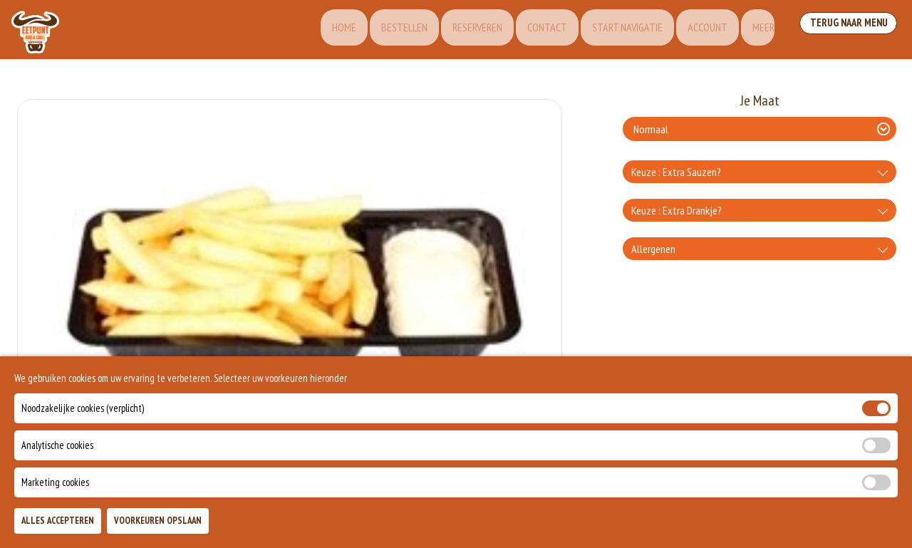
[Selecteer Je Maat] (759, 129)
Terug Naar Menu (846, 28)
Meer (753, 30)
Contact (528, 30)
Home (316, 30)
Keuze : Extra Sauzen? (676, 172)
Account (694, 30)
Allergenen (653, 249)
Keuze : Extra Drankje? (676, 210)
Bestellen (379, 30)
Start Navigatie (611, 30)
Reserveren (455, 30)
